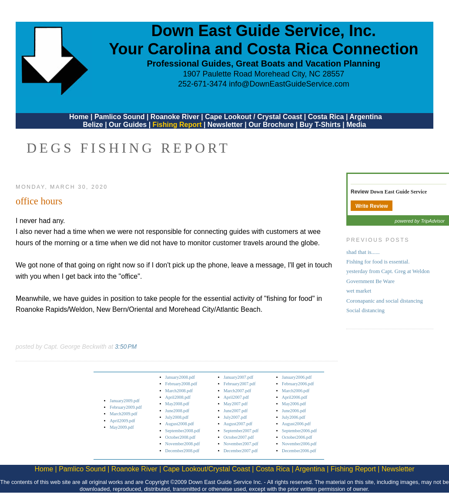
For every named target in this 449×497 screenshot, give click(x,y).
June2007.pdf (236, 410)
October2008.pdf (180, 437)
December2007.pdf (241, 450)
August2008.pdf (179, 423)
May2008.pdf (177, 403)
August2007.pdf (238, 423)
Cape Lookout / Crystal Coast (253, 116)
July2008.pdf (177, 417)
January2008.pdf (180, 377)
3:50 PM (126, 346)
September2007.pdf (241, 430)
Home (78, 116)
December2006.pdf (299, 450)
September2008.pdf (182, 430)
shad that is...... (363, 252)
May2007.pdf (236, 403)
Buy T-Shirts (320, 124)
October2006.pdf (297, 437)
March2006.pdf (295, 390)
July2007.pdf (235, 417)
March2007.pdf (237, 390)
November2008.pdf (182, 443)
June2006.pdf (294, 410)
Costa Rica (326, 116)
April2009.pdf (122, 420)
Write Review (371, 206)
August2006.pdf (296, 423)
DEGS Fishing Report (128, 148)
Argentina (365, 116)
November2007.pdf (241, 443)
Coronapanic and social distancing (384, 301)
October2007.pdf (239, 437)
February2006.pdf (298, 383)
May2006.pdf (294, 403)
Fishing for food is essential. (377, 262)
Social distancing (365, 310)
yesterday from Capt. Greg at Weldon (387, 271)
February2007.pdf (240, 383)
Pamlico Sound (119, 116)
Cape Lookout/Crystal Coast (206, 469)
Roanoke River (175, 116)
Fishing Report (178, 124)
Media (356, 124)
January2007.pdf (239, 377)
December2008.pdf (182, 450)
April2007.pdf (236, 397)
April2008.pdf (178, 397)
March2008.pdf (179, 390)
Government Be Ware (370, 281)
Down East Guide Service (398, 192)
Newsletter (225, 124)
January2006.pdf (297, 377)
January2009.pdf (125, 400)
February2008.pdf (181, 383)
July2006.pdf (293, 417)
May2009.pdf (122, 427)
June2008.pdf (177, 410)
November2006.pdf (299, 443)
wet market (358, 291)
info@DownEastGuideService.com (289, 84)
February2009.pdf (126, 407)
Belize (93, 124)
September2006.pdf (299, 430)
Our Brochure (271, 124)
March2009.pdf (123, 413)
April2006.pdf (294, 397)
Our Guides (128, 124)
